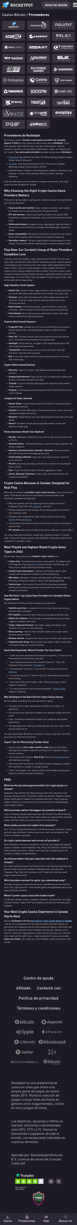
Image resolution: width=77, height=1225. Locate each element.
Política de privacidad (38, 998)
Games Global (59, 688)
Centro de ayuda (38, 977)
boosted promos (62, 757)
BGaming (13, 672)
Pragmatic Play (15, 157)
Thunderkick (39, 665)
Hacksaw (13, 164)
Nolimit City (32, 564)
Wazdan (55, 682)
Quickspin (37, 506)
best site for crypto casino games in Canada (51, 921)
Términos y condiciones (38, 1008)
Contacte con (49, 987)
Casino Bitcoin (14, 14)
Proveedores (39, 14)
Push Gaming (25, 519)
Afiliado (23, 987)
